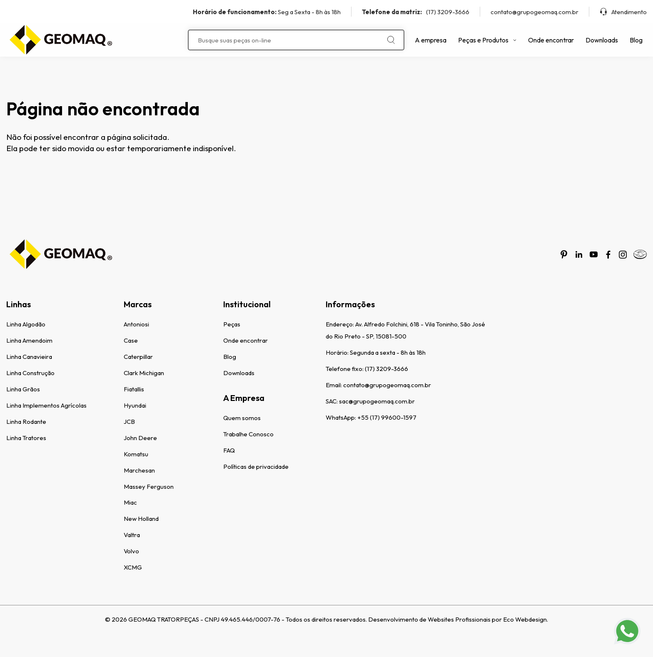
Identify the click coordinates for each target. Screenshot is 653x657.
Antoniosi (136, 324)
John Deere (140, 438)
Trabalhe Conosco (248, 434)
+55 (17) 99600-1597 (386, 417)
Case (131, 340)
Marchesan (139, 470)
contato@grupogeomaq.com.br (534, 12)
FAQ (229, 450)
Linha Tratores (26, 438)
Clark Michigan (144, 373)
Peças (231, 324)
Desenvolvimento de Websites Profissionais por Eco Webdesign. (458, 619)
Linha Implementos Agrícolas (46, 405)
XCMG (133, 567)
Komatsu (136, 454)
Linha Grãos (23, 389)
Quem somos (242, 418)
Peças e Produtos (487, 40)
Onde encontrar (551, 40)
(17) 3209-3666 (415, 12)
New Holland (141, 519)
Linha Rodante (26, 422)
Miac (130, 502)
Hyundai (135, 405)
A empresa (430, 40)
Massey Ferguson (149, 486)
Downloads (602, 40)
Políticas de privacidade (256, 466)
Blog (636, 40)
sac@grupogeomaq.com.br (377, 401)
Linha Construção (30, 373)
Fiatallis (134, 389)
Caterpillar (138, 357)
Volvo (131, 551)
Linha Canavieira (29, 357)
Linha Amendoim (29, 340)
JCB (129, 422)
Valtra (132, 535)
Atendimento (623, 12)
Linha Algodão (25, 324)
